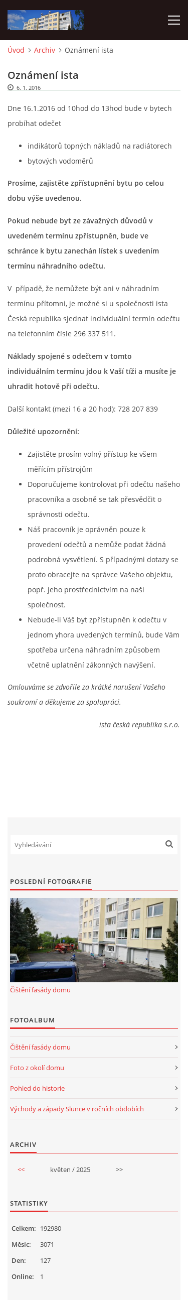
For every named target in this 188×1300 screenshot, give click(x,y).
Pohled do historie (37, 1088)
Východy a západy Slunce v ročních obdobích (77, 1108)
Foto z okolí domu (37, 1067)
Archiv (44, 50)
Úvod (16, 50)
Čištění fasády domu (40, 989)
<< (21, 1169)
